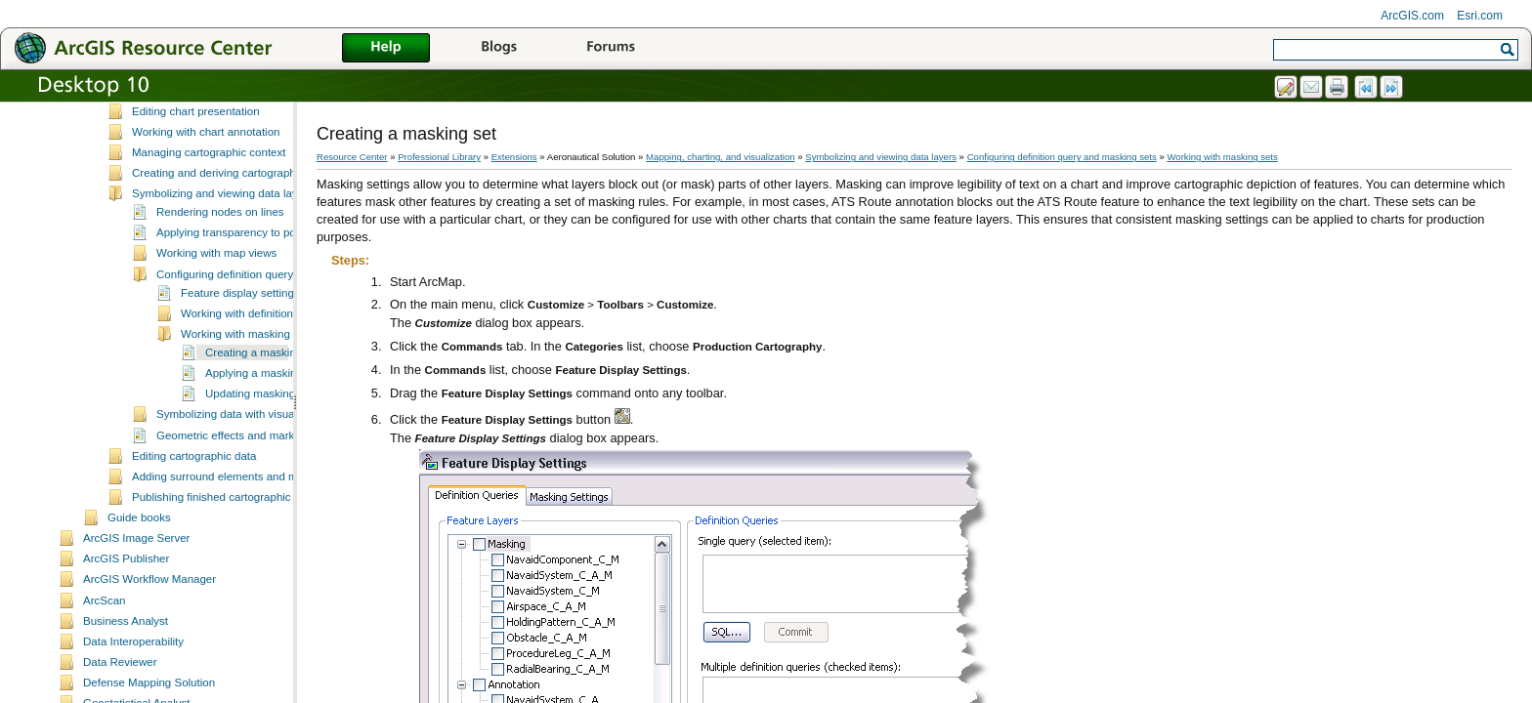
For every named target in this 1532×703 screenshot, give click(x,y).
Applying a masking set (262, 415)
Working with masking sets (247, 376)
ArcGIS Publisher (126, 600)
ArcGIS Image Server (136, 580)
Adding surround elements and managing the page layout (275, 518)
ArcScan (104, 642)
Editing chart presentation (196, 153)
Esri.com (1480, 15)
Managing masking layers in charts (218, 132)
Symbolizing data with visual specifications (261, 456)
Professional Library (439, 156)
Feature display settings (240, 335)
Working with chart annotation (206, 174)
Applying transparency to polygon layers (256, 274)
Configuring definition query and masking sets (270, 316)
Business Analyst (125, 663)
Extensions (514, 156)
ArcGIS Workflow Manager (149, 621)
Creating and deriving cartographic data (230, 215)
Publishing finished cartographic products (234, 539)
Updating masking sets (262, 435)
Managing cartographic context (208, 194)
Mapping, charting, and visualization (720, 156)
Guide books (139, 559)
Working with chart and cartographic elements (246, 111)
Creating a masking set (262, 394)
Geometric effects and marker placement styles (273, 477)
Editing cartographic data (194, 498)
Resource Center (352, 156)
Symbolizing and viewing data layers (223, 235)
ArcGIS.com (1412, 15)
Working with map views (216, 295)
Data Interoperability (133, 683)
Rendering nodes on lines (220, 254)
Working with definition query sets (264, 355)
